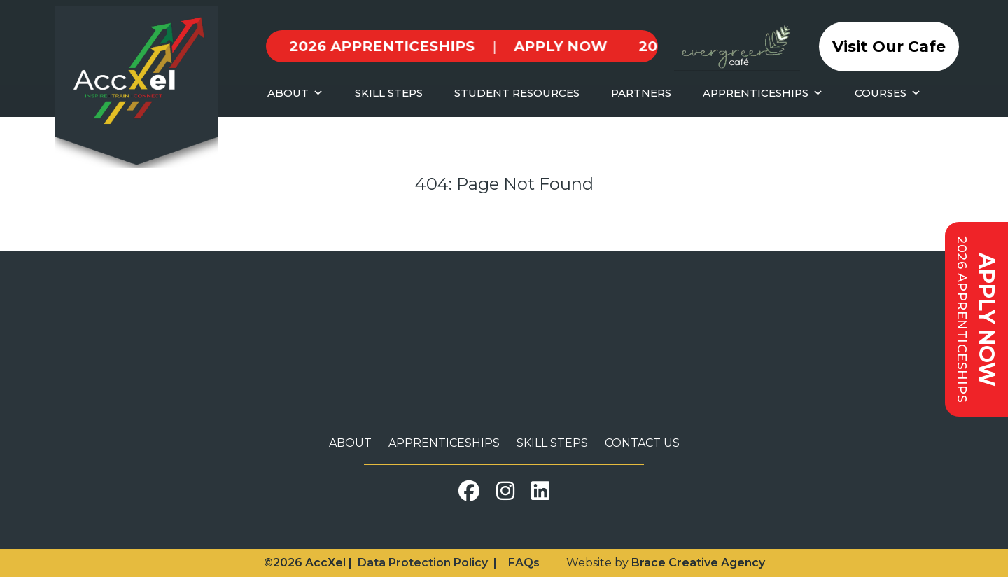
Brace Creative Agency (698, 562)
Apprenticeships (444, 443)
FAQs (524, 562)
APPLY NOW (418, 46)
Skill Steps (552, 443)
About (350, 443)
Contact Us (642, 443)
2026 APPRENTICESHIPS (589, 46)
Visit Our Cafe (889, 46)
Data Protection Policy (423, 562)
